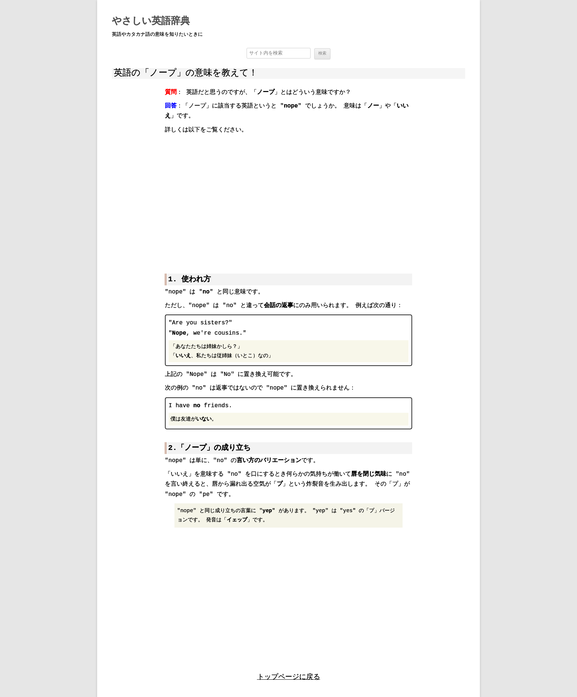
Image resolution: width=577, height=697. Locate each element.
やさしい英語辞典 (151, 21)
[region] (288, 198)
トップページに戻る (288, 676)
